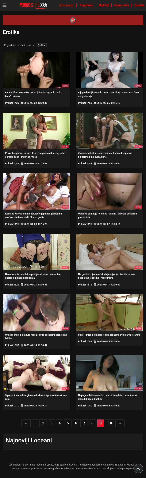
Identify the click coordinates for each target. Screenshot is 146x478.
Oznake (139, 5)
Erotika (41, 45)
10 (110, 423)
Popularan (86, 5)
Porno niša (122, 5)
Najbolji (104, 5)
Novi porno (67, 5)
